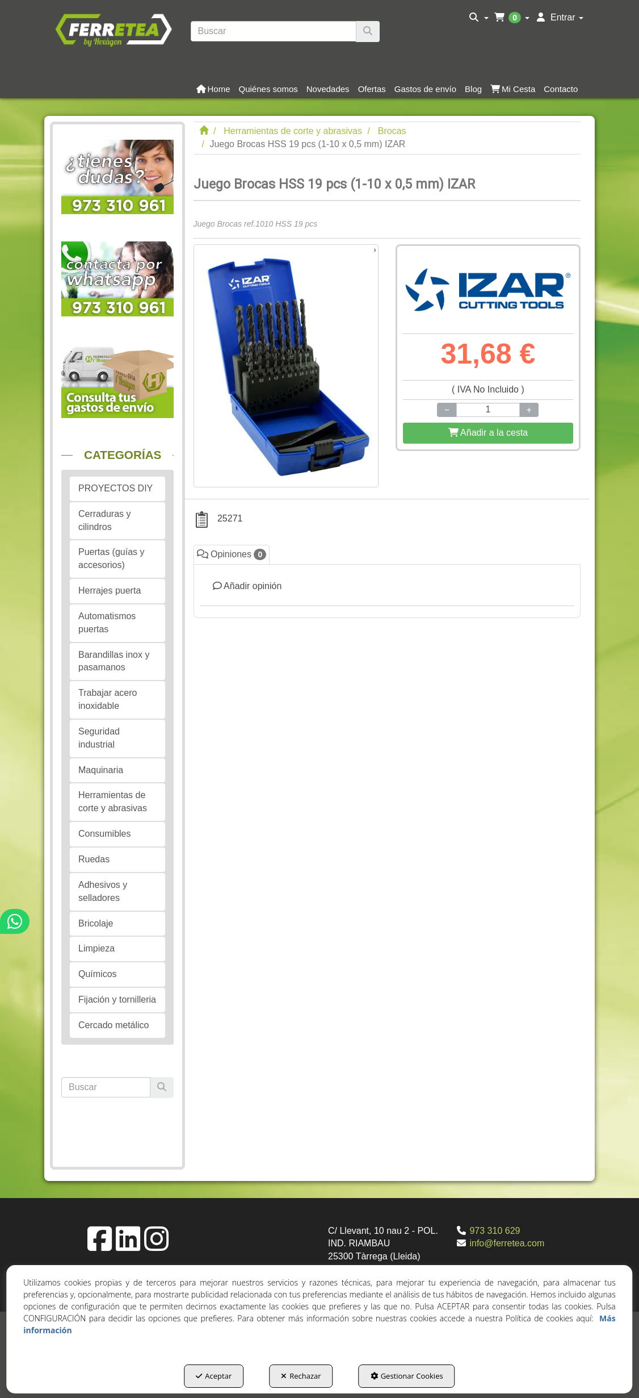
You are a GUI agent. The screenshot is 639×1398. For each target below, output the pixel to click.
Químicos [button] (97, 974)
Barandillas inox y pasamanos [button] (113, 661)
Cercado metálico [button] (113, 1025)
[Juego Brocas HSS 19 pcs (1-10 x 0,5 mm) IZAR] (286, 366)
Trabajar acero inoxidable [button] (107, 699)
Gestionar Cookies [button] (407, 1376)
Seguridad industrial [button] (99, 738)
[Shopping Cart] (488, 433)
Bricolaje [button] (95, 923)
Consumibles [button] (104, 833)
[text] (274, 31)
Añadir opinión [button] (247, 586)
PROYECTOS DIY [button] (115, 488)
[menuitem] (478, 18)
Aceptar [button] (214, 1376)
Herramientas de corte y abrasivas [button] (112, 801)
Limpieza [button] (96, 948)
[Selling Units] (487, 410)
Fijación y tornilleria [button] (117, 999)
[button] (113, 29)
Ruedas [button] (94, 859)
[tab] (387, 591)
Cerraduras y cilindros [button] (104, 520)
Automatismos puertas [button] (107, 622)
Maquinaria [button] (100, 770)
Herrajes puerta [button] (109, 590)
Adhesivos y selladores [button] (102, 891)
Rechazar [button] (301, 1376)
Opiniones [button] (232, 554)
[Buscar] (368, 31)
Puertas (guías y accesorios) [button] (111, 558)
